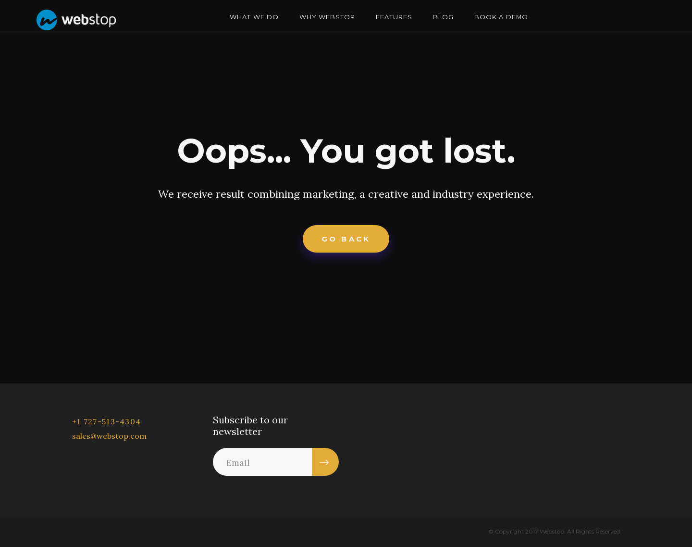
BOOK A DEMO (501, 17)
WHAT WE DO (254, 17)
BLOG (443, 17)
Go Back (346, 238)
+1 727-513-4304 (106, 421)
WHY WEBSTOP (327, 17)
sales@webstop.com (109, 436)
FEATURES (394, 17)
